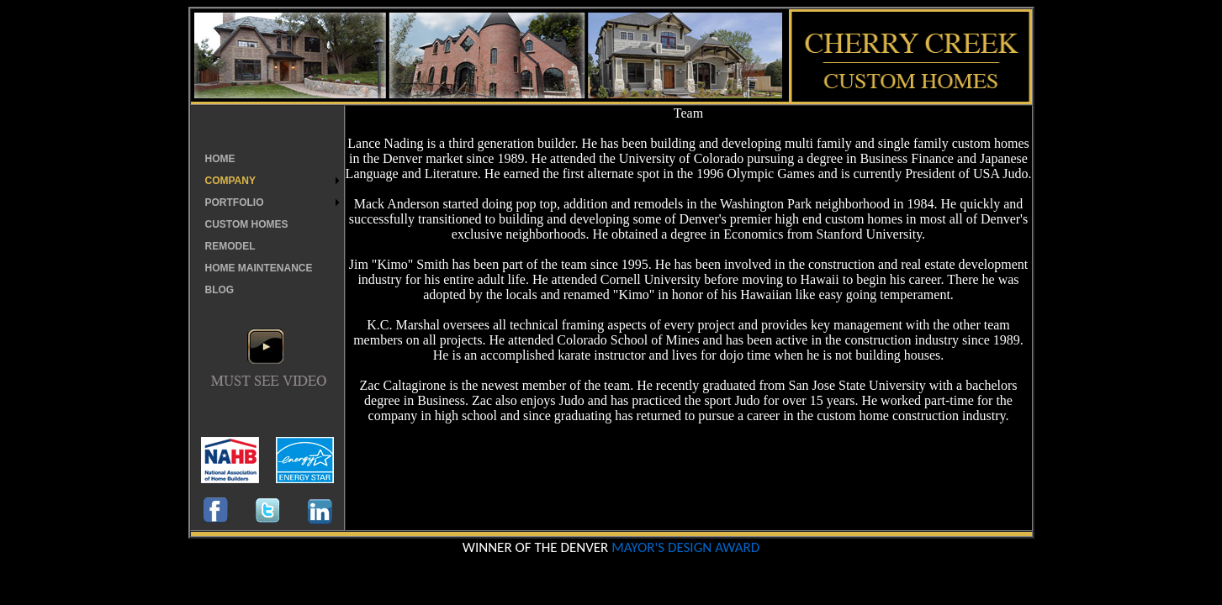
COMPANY (230, 181)
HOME (220, 159)
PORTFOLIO (234, 202)
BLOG (220, 290)
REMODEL (230, 246)
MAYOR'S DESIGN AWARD (685, 547)
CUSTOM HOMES (246, 224)
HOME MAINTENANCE (259, 268)
